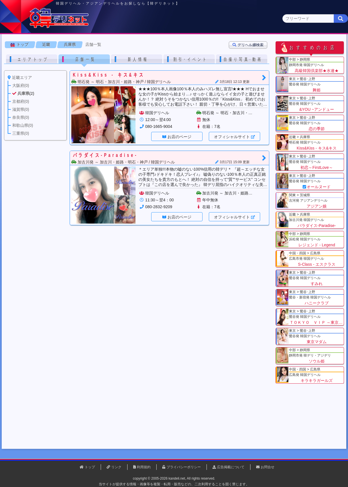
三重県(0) (200, 56)
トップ (24, 71)
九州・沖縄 (321, 44)
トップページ (28, 44)
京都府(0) (102, 56)
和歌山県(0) (175, 56)
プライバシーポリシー (184, 467)
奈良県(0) (149, 56)
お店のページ (181, 163)
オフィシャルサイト (234, 163)
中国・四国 (280, 44)
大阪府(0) (55, 56)
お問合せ (267, 467)
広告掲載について (230, 467)
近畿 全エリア (21, 56)
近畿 (238, 44)
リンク (116, 467)
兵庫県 (72, 71)
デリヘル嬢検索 (249, 71)
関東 (115, 44)
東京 (74, 44)
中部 (197, 44)
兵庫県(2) (78, 56)
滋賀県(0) (125, 56)
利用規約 (144, 467)
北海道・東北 (156, 44)
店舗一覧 (95, 71)
